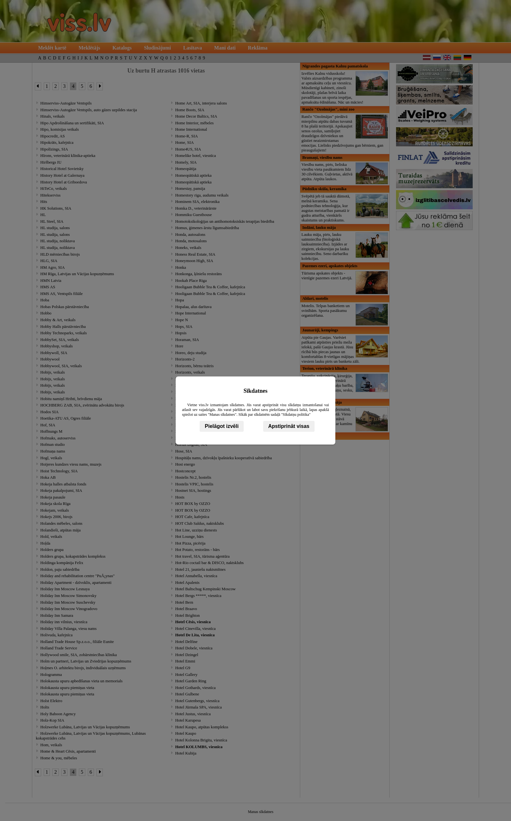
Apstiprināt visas (288, 426)
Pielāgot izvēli (222, 426)
